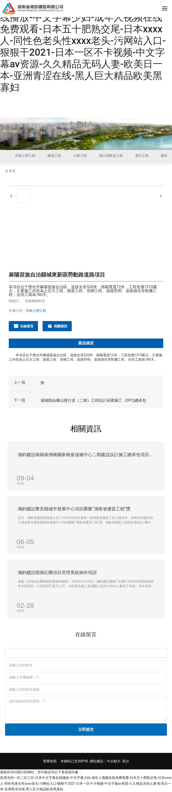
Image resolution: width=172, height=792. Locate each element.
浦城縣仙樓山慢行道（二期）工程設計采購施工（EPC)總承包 (93, 400)
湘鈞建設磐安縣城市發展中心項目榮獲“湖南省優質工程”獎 (74, 508)
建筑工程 (54, 155)
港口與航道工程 (111, 155)
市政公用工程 (25, 155)
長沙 (125, 761)
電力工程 (142, 155)
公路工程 (80, 155)
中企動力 (113, 761)
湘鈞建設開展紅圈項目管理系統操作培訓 (57, 572)
